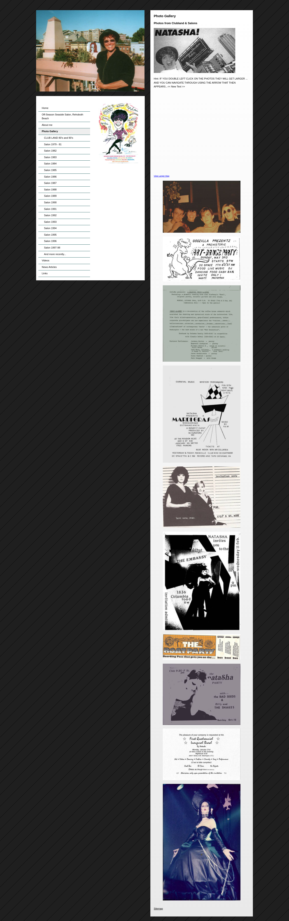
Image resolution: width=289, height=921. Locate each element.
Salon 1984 (50, 163)
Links (45, 273)
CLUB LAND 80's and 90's (58, 137)
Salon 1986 (50, 176)
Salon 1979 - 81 (53, 144)
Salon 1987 (50, 183)
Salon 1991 (50, 209)
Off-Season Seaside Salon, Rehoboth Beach (62, 116)
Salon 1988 (50, 189)
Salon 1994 (50, 228)
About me (47, 125)
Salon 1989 (50, 196)
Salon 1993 (50, 221)
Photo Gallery (50, 131)
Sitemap (158, 908)
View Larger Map (161, 176)
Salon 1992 (50, 215)
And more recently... (55, 254)
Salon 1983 (50, 157)
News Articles (49, 267)
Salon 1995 (50, 234)
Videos (45, 260)
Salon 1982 (50, 150)
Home (45, 108)
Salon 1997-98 (52, 247)
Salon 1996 (50, 241)
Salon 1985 (50, 170)
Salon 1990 (50, 202)
